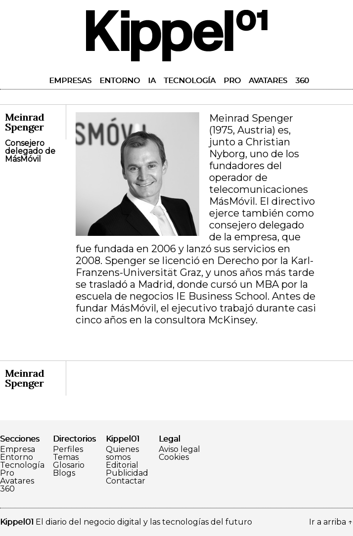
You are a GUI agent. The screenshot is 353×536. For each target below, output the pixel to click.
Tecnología (190, 80)
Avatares (268, 80)
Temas (66, 457)
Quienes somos (122, 453)
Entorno (119, 80)
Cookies (174, 457)
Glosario (69, 465)
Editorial (122, 465)
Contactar (125, 481)
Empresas (70, 80)
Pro (232, 80)
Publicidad (127, 473)
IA (152, 80)
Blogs (64, 473)
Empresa (17, 449)
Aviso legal (179, 449)
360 (302, 80)
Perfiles (68, 449)
